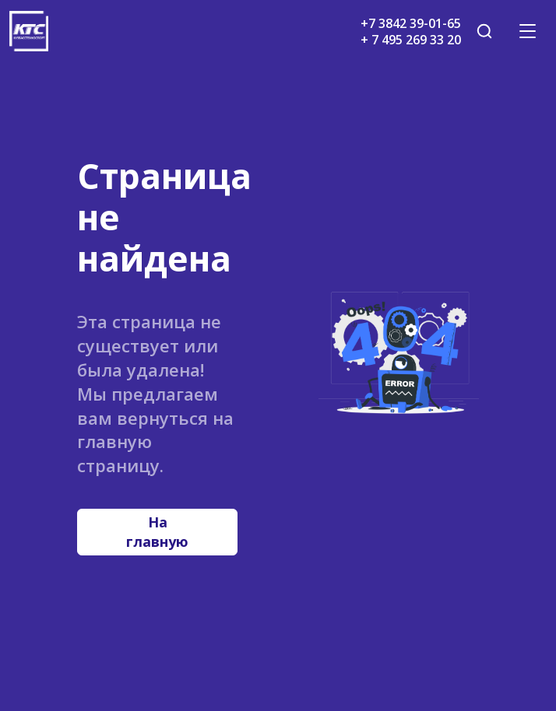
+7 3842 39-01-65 (411, 23)
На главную (157, 532)
